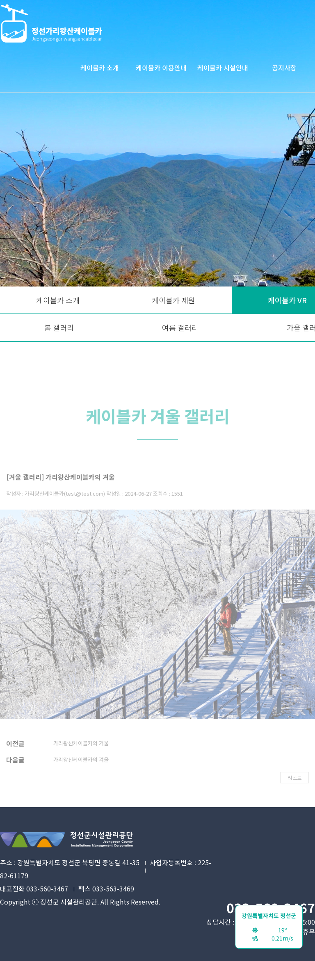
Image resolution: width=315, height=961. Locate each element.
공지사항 (284, 67)
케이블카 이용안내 (161, 67)
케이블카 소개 (99, 67)
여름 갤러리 (180, 327)
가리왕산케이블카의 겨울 (81, 751)
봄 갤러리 (59, 327)
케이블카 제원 (173, 300)
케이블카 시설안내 (222, 67)
